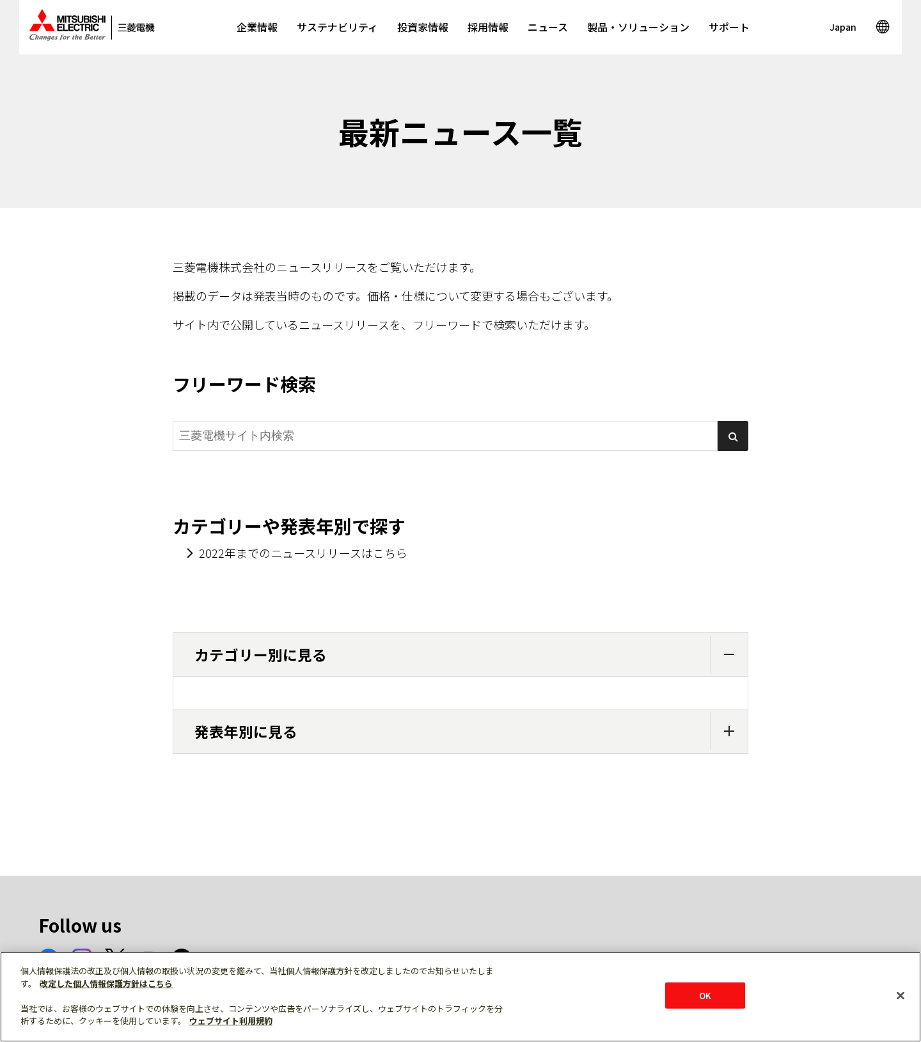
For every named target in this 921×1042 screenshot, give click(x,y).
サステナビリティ (337, 27)
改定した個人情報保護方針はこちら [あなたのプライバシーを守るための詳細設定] (106, 983)
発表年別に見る (471, 731)
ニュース (548, 27)
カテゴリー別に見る (471, 655)
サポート (729, 27)
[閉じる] (900, 995)
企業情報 (257, 27)
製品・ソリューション (638, 27)
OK (705, 995)
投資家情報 (422, 27)
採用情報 (488, 27)
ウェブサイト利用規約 (230, 1020)
